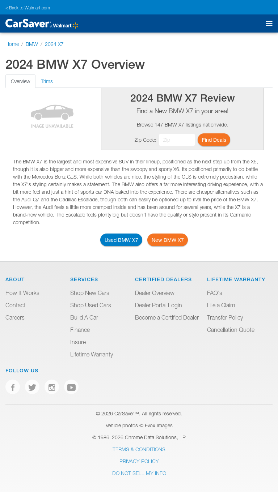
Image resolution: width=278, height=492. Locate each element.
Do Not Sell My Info (139, 473)
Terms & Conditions (139, 449)
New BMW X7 (168, 240)
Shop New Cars (89, 293)
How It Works (22, 293)
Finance (80, 329)
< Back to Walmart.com (27, 7)
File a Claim (221, 305)
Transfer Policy (225, 317)
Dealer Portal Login (158, 305)
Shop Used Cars (90, 305)
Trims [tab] (47, 81)
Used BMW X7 (121, 240)
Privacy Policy (139, 461)
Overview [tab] (20, 81)
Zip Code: (145, 140)
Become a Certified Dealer (167, 317)
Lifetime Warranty (91, 354)
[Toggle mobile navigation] (267, 23)
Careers (15, 317)
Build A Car (84, 317)
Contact (15, 305)
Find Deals (214, 140)
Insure (78, 342)
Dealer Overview (154, 293)
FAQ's (214, 293)
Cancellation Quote (230, 329)
